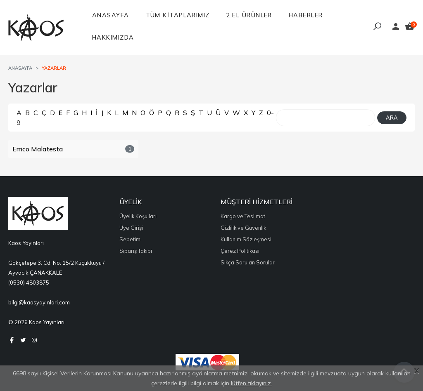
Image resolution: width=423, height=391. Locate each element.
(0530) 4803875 (28, 282)
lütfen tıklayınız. (251, 383)
